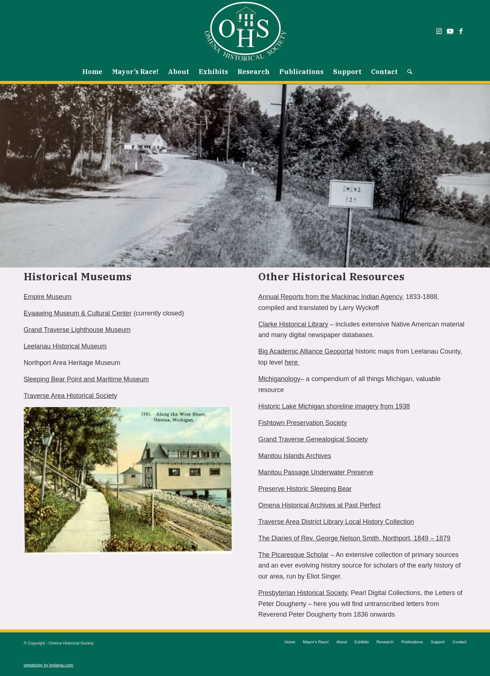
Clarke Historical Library (293, 324)
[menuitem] (92, 72)
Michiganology (279, 379)
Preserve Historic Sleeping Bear (305, 488)
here (292, 362)
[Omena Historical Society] (245, 31)
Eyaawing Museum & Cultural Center (78, 313)
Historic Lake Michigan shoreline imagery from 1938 (334, 406)
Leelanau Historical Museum (65, 346)
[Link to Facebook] (461, 31)
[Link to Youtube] (450, 31)
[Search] (407, 72)
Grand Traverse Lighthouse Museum (77, 329)
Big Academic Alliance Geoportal (306, 351)
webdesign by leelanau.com (49, 665)
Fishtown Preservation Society (302, 422)
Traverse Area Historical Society (70, 395)
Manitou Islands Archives (294, 455)
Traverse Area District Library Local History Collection (336, 521)
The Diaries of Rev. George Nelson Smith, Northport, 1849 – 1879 (354, 538)
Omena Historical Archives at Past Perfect (319, 505)
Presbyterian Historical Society (302, 592)
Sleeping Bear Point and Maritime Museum (86, 379)
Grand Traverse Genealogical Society (313, 439)
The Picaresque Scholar (293, 554)
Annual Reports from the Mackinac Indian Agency (330, 296)
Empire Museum (48, 296)
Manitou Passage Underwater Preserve (315, 472)
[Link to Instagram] (439, 31)
